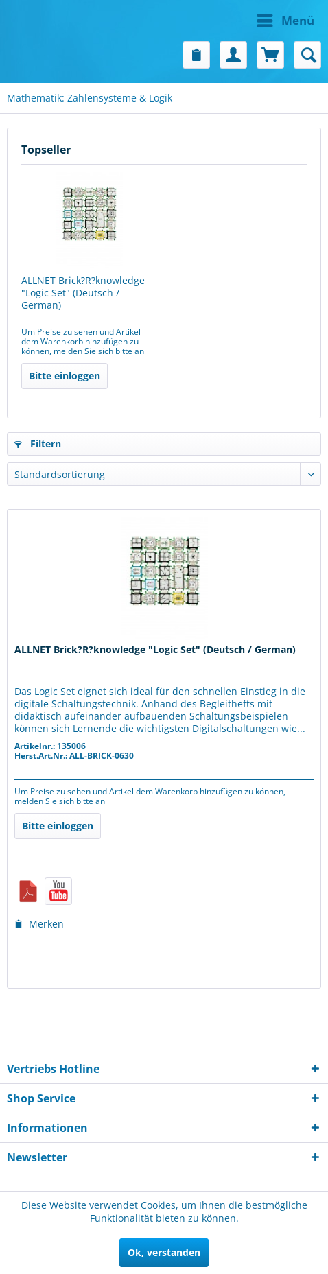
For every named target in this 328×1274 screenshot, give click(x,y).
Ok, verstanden (164, 1252)
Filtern (37, 443)
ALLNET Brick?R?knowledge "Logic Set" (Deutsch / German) (83, 292)
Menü (285, 19)
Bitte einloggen (64, 375)
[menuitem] (242, 20)
